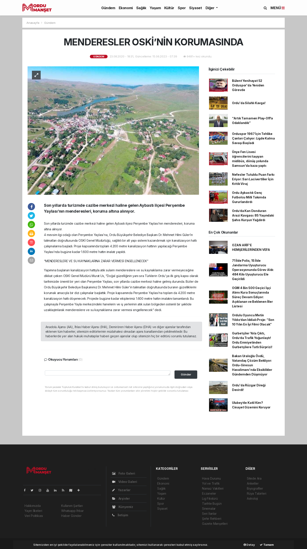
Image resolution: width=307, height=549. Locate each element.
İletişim (120, 515)
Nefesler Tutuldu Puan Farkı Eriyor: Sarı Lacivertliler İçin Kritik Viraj (253, 179)
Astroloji (252, 498)
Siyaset (195, 8)
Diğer (210, 8)
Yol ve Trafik (211, 483)
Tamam (267, 544)
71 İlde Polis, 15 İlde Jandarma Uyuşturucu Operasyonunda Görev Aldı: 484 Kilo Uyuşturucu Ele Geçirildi (253, 270)
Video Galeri (124, 482)
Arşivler (121, 498)
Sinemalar (209, 508)
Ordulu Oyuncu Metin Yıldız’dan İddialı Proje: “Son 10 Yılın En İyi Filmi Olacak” (253, 319)
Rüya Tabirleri (256, 493)
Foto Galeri (123, 473)
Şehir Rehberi (211, 518)
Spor (182, 8)
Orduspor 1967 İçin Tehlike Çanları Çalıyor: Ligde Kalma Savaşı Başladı (253, 138)
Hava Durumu (211, 478)
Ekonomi (126, 8)
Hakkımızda (32, 506)
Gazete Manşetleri (215, 523)
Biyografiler (255, 488)
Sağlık (141, 8)
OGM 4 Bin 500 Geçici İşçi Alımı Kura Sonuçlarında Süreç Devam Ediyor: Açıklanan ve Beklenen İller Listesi (252, 297)
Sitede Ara (254, 478)
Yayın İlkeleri (33, 511)
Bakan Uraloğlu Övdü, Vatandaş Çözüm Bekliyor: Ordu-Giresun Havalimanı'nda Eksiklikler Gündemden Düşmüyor (252, 365)
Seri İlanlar (209, 513)
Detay (249, 544)
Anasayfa (33, 22)
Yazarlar (121, 490)
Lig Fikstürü (210, 498)
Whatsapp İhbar (72, 511)
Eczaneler (209, 493)
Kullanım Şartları (72, 506)
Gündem (108, 8)
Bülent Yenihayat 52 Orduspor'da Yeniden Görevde (248, 85)
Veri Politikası (33, 516)
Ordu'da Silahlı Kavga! (248, 103)
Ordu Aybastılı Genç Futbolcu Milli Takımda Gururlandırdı (249, 197)
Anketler (252, 483)
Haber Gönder (71, 516)
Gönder (186, 374)
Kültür (169, 8)
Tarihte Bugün (212, 503)
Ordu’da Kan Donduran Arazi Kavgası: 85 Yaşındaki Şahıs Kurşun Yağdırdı (253, 215)
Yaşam (155, 8)
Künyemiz (122, 507)
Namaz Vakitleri (212, 488)
